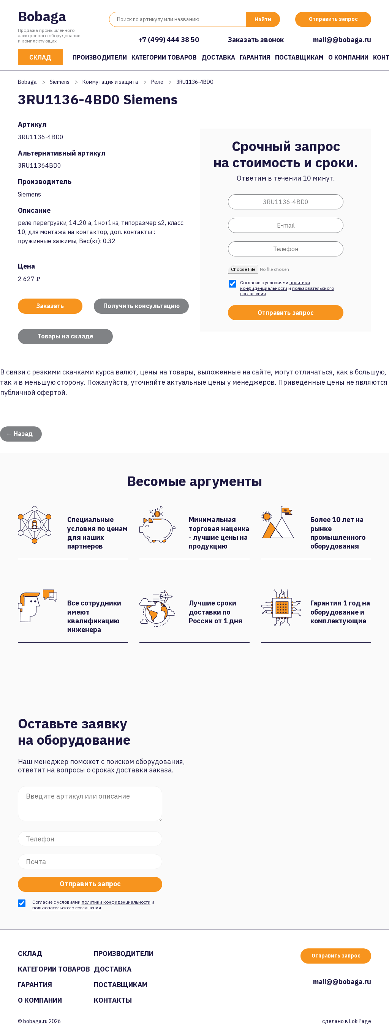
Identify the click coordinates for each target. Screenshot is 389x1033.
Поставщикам (299, 57)
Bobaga (42, 16)
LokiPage (360, 1021)
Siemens (60, 82)
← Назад (19, 433)
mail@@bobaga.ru (342, 39)
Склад (40, 57)
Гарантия (255, 57)
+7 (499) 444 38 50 (168, 39)
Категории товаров (164, 57)
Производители (100, 57)
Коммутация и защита (110, 82)
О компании (348, 57)
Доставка (218, 57)
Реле (157, 82)
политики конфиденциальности (275, 285)
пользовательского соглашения (66, 907)
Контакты (113, 1000)
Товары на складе (65, 336)
